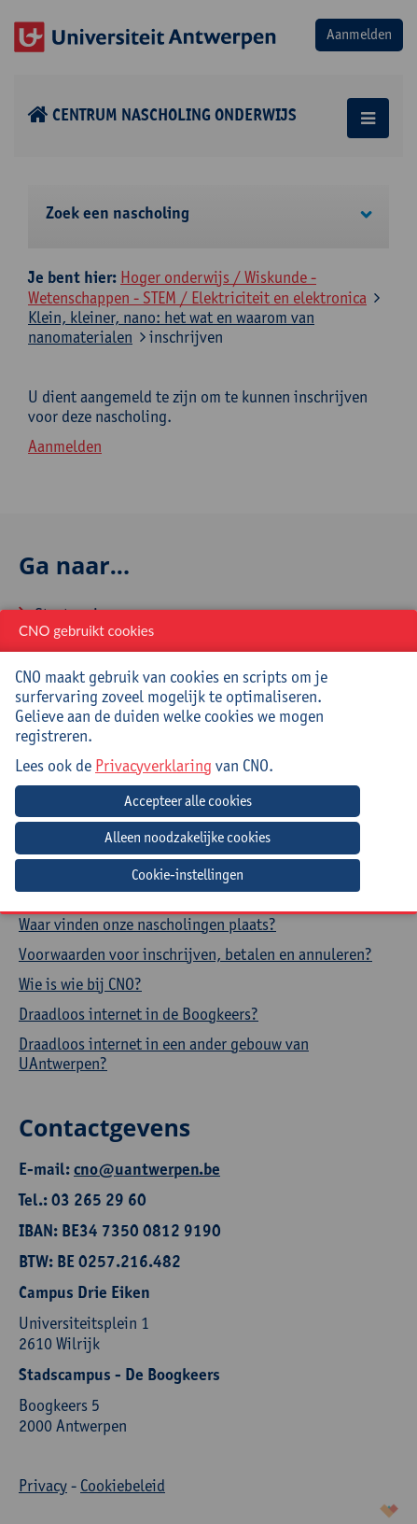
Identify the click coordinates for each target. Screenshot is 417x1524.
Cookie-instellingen (187, 874)
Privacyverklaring (153, 765)
